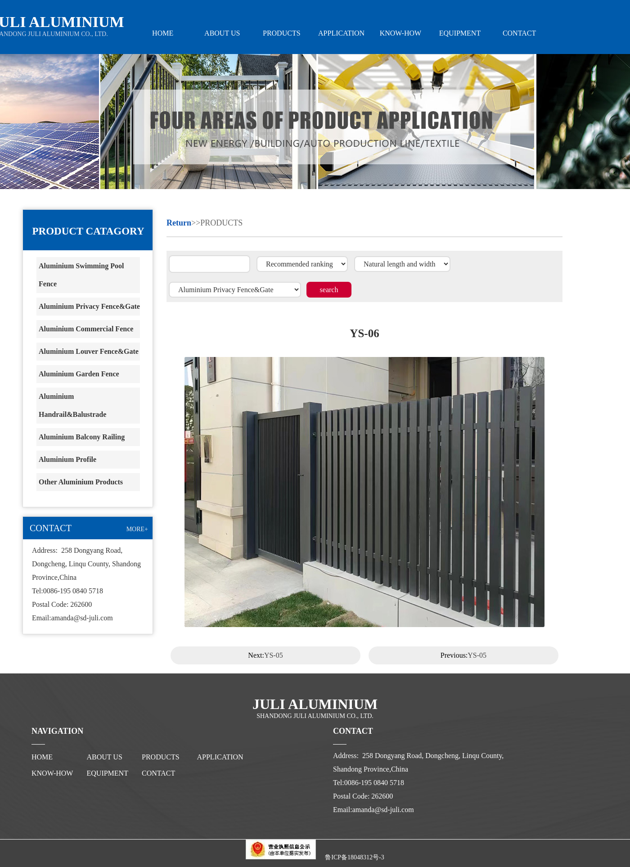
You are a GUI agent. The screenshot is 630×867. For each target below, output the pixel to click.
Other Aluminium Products (81, 482)
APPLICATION (341, 33)
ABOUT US (222, 33)
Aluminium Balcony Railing (82, 437)
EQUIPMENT (460, 33)
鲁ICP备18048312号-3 (354, 857)
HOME (162, 33)
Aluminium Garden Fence (79, 374)
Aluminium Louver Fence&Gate (89, 351)
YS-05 (273, 655)
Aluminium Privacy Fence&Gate (89, 306)
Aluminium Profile (67, 459)
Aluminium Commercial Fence (86, 329)
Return (178, 222)
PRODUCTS (282, 33)
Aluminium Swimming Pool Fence (81, 275)
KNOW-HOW (400, 33)
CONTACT (519, 33)
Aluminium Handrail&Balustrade (72, 405)
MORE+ (137, 529)
